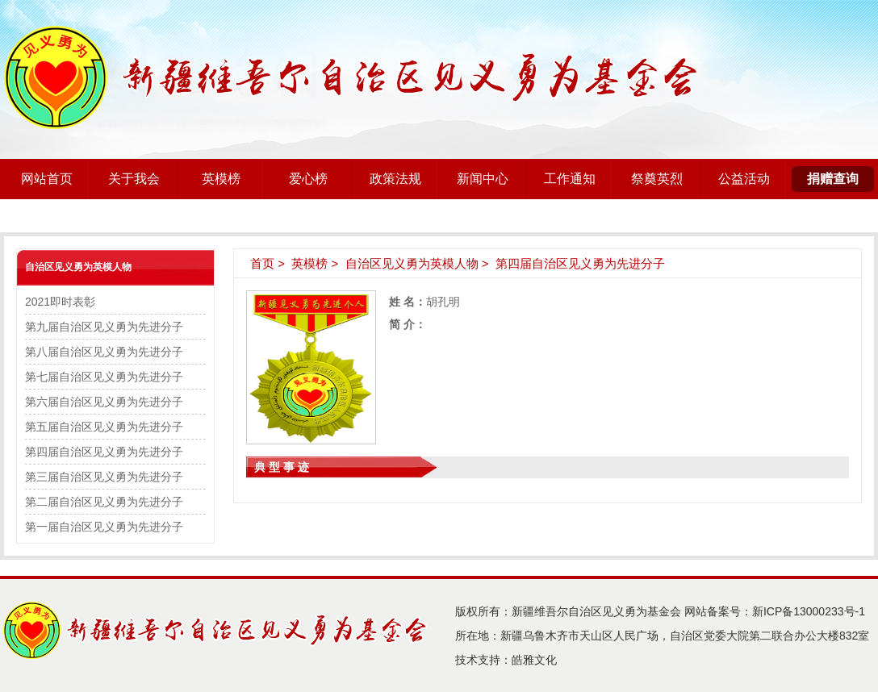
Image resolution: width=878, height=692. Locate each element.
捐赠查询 (833, 179)
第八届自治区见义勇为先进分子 (104, 351)
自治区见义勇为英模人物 (78, 267)
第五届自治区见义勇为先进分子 (104, 426)
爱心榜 (308, 179)
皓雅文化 (534, 659)
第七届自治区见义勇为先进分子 (104, 376)
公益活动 (744, 179)
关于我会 (134, 179)
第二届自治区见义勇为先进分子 (104, 501)
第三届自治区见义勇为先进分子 (104, 476)
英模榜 (221, 179)
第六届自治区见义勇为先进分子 (104, 401)
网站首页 (47, 179)
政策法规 (395, 179)
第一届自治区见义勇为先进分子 (104, 526)
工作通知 (570, 179)
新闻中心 (482, 179)
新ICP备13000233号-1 (808, 611)
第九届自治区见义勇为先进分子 (104, 326)
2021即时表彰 (60, 301)
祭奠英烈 (657, 179)
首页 (262, 263)
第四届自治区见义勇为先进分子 (104, 451)
